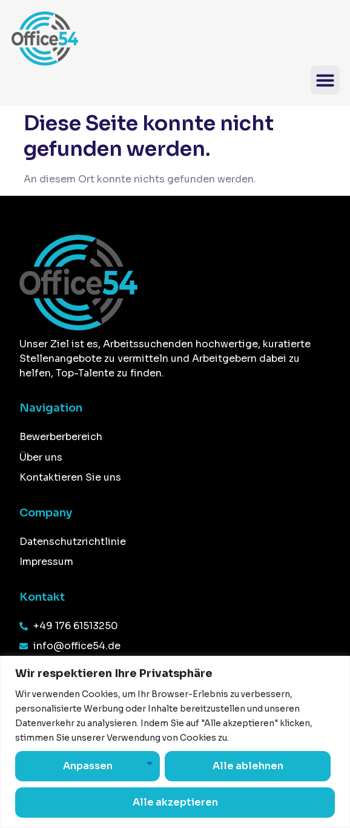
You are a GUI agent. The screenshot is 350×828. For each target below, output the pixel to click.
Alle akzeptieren (175, 802)
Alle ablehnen (247, 766)
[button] (325, 80)
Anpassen (87, 766)
